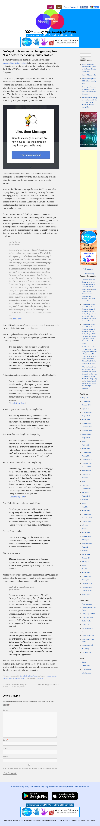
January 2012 (86, 580)
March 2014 (86, 554)
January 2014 (86, 562)
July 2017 (85, 478)
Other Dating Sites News (28, 676)
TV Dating (85, 649)
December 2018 (87, 427)
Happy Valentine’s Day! (89, 75)
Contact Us (15, 787)
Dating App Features (88, 614)
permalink (39, 678)
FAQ (42, 787)
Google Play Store (17, 403)
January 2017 (86, 492)
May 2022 (85, 398)
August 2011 (86, 594)
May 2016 (85, 507)
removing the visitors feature (15, 63)
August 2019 (86, 416)
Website (5, 757)
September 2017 (87, 470)
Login (50, 7)
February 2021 (86, 405)
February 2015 (86, 536)
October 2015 (86, 521)
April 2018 (85, 445)
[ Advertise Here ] (88, 269)
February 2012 (86, 576)
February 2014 (86, 558)
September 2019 (87, 412)
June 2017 (85, 481)
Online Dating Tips (88, 635)
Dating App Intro (87, 617)
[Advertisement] (88, 189)
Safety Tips (47, 787)
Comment (6, 710)
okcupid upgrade (14, 678)
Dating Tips (85, 624)
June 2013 (85, 565)
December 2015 (87, 518)
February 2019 (86, 423)
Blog (65, 787)
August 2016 (86, 496)
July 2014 (85, 551)
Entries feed (86, 666)
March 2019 (86, 419)
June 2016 (85, 503)
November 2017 (87, 463)
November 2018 (87, 430)
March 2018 (86, 449)
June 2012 (85, 569)
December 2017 (87, 459)
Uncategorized (86, 652)
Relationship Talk (87, 645)
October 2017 (86, 467)
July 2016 (85, 500)
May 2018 (85, 441)
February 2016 (86, 514)
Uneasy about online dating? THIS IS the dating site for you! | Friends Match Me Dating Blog (88, 284)
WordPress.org (86, 673)
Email (5, 748)
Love (83, 632)
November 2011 (87, 587)
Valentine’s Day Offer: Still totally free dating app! (89, 81)
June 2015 (85, 529)
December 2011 (87, 583)
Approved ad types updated (48, 684)
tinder (23, 678)
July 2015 (85, 525)
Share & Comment (57, 787)
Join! (59, 7)
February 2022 (86, 401)
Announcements (87, 604)
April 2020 (85, 408)
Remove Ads (71, 787)
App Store (17, 319)
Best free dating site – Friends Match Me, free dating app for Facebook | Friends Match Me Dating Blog (89, 351)
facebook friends (87, 628)
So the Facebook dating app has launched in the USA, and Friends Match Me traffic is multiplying (89, 102)
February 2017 (86, 489)
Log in (84, 662)
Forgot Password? (71, 7)
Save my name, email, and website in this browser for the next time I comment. (30, 768)
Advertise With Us (82, 787)
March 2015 (86, 532)
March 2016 (86, 511)
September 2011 (87, 591)
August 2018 (86, 438)
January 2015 (86, 540)
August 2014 (86, 547)
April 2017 (85, 485)
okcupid (48, 676)
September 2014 (87, 543)
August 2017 (86, 474)
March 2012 (86, 572)
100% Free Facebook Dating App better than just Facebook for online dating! (89, 338)
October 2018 (86, 434)
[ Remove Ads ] (89, 274)
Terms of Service (34, 787)
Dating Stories (86, 621)
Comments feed (87, 669)
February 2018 (86, 452)
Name (5, 740)
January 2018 (86, 456)
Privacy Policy (24, 787)
